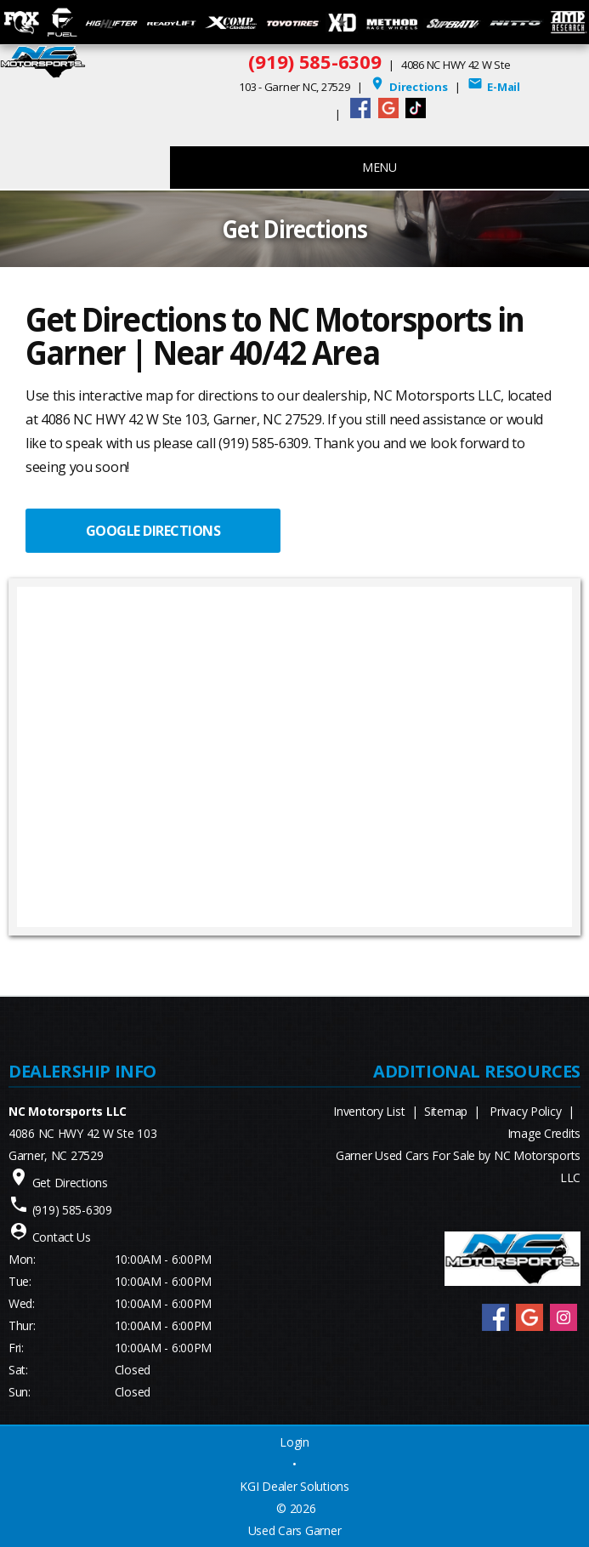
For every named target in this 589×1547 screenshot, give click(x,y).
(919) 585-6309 (314, 61)
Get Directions (70, 1182)
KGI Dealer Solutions (294, 1486)
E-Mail (493, 86)
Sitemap (445, 1111)
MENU (379, 167)
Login (294, 1442)
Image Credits (544, 1133)
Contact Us (61, 1237)
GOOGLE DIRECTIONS (153, 530)
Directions (409, 86)
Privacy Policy (525, 1111)
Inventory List (369, 1111)
